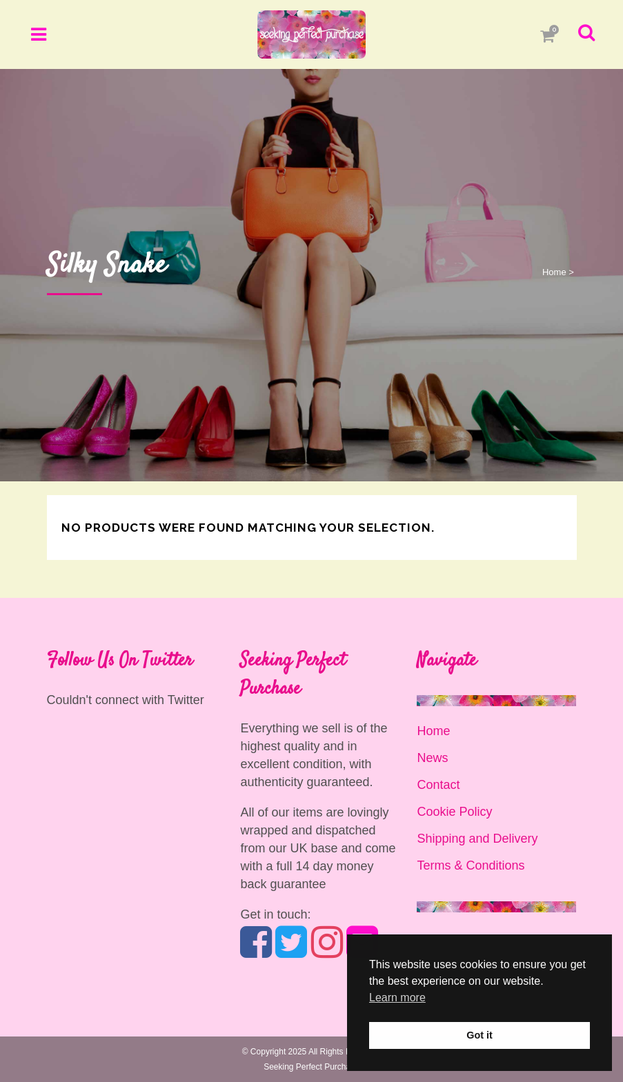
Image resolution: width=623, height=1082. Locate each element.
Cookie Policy (454, 812)
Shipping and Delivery (477, 838)
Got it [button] (479, 1035)
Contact (438, 785)
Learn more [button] (397, 997)
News (432, 758)
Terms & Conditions (470, 865)
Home (554, 272)
